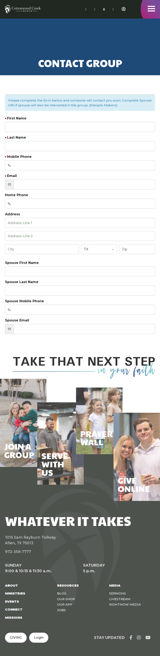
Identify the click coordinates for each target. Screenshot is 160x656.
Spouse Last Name (21, 282)
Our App (64, 604)
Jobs (61, 610)
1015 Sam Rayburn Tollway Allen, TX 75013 (30, 540)
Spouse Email (17, 320)
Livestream (119, 599)
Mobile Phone (19, 157)
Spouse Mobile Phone (24, 301)
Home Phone (16, 195)
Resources (68, 585)
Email (12, 176)
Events (12, 601)
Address (12, 214)
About (11, 585)
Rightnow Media (125, 604)
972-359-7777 (18, 551)
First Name (16, 118)
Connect (13, 609)
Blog (61, 593)
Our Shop (66, 599)
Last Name (16, 137)
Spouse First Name (22, 263)
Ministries (15, 593)
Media (114, 585)
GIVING (16, 638)
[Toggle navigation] (151, 8)
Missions (13, 618)
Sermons (117, 593)
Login (39, 638)
